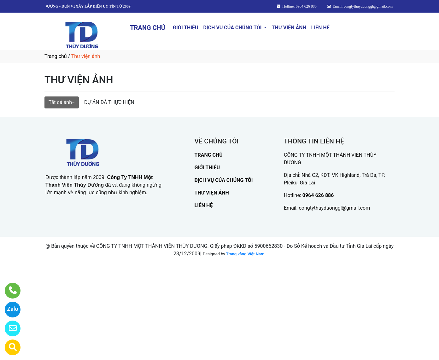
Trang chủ (55, 56)
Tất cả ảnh (60, 102)
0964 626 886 (318, 195)
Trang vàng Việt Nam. (246, 254)
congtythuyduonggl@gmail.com (334, 208)
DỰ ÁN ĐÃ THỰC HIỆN (109, 102)
